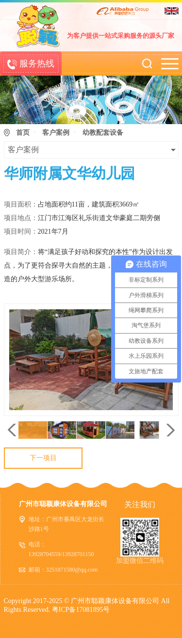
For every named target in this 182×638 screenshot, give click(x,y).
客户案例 (55, 132)
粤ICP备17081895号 (81, 609)
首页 (23, 132)
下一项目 (43, 458)
